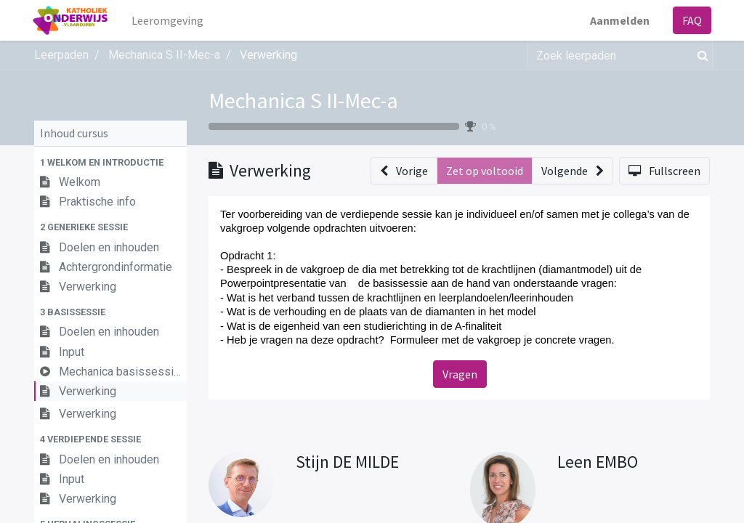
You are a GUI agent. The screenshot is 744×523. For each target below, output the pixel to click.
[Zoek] (700, 55)
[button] (110, 162)
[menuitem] (169, 20)
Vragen (459, 374)
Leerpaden (61, 55)
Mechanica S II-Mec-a (303, 100)
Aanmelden (618, 20)
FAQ (690, 20)
